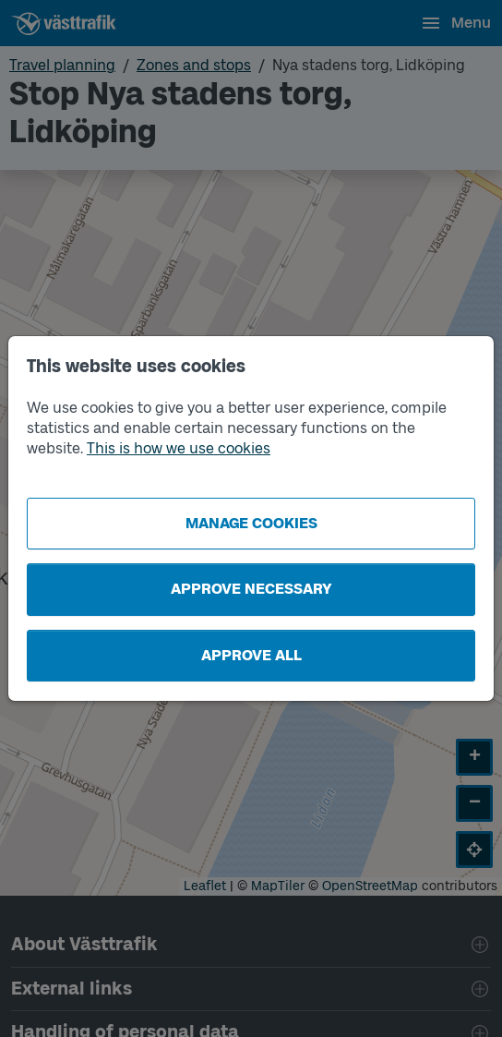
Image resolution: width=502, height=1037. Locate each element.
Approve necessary (251, 588)
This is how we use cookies (178, 448)
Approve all (251, 655)
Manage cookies (251, 523)
